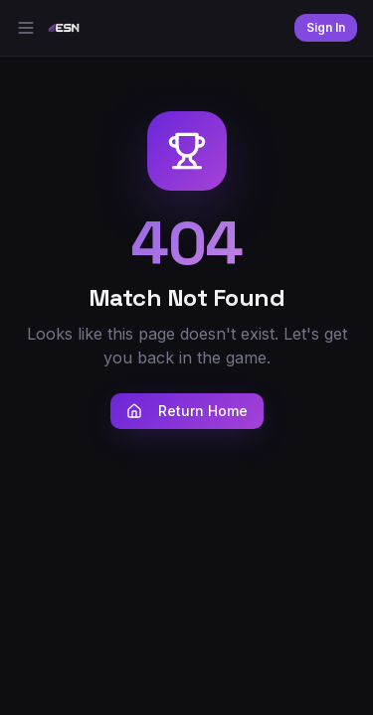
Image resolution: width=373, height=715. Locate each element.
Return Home (187, 410)
